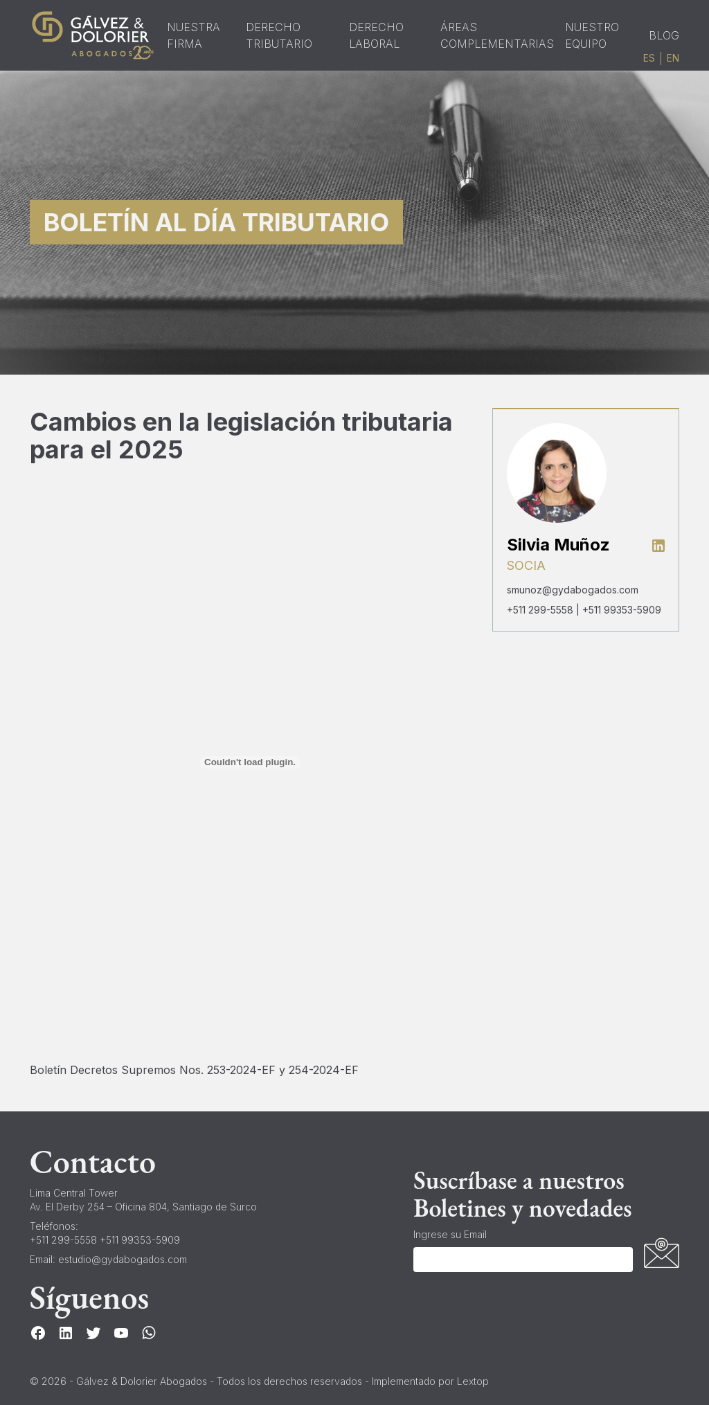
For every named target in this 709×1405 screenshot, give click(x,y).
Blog (664, 35)
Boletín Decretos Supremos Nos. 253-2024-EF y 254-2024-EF (194, 1070)
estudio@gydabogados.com (122, 1259)
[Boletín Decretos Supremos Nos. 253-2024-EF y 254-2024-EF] (250, 762)
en (673, 58)
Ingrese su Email (450, 1234)
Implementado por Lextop (430, 1381)
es (649, 58)
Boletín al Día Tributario (216, 222)
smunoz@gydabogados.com (572, 590)
